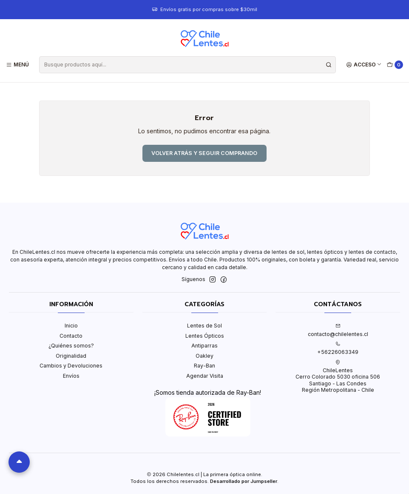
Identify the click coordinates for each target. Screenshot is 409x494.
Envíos (71, 376)
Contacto (71, 336)
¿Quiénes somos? (71, 345)
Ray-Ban (204, 365)
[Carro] (395, 65)
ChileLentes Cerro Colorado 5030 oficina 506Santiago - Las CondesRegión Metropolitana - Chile (337, 376)
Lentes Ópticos (204, 336)
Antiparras (204, 345)
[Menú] (18, 64)
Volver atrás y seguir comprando (204, 153)
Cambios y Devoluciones (71, 365)
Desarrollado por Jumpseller (243, 481)
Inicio (71, 325)
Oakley (204, 356)
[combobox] (187, 64)
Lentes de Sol (204, 325)
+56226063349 (337, 348)
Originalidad (71, 356)
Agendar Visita (204, 376)
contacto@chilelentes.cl (338, 330)
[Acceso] (364, 64)
